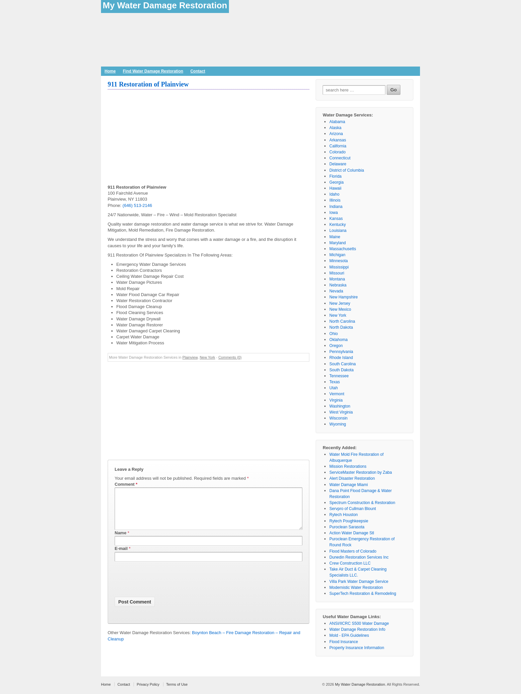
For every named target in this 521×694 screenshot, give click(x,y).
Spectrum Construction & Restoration (362, 502)
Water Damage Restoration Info (357, 629)
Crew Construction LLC (349, 563)
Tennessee (339, 376)
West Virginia (341, 412)
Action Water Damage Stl (351, 533)
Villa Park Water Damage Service (358, 581)
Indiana (335, 206)
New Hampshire (343, 297)
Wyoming (337, 424)
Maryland (337, 243)
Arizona (336, 133)
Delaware (337, 164)
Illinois (334, 200)
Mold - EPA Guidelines (349, 635)
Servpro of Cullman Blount (352, 508)
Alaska (335, 127)
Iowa (333, 212)
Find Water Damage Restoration (153, 71)
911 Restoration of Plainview (148, 84)
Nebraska (337, 285)
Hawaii (335, 188)
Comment (126, 484)
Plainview (190, 357)
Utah (333, 388)
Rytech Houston (343, 514)
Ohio (333, 333)
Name (120, 540)
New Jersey (339, 303)
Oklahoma (338, 339)
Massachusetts (342, 249)
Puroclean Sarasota (346, 527)
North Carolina (342, 321)
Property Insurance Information (356, 647)
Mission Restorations (347, 466)
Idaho (334, 194)
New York (207, 357)
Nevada (336, 291)
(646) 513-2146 (137, 205)
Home (110, 71)
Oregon (336, 345)
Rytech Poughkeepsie (348, 521)
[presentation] (165, 589)
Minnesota (338, 261)
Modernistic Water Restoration (356, 587)
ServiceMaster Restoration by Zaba (360, 472)
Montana (337, 279)
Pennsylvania (341, 351)
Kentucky (337, 224)
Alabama (337, 121)
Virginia (336, 400)
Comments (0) (230, 357)
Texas (334, 382)
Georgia (336, 182)
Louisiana (337, 230)
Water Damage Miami (348, 484)
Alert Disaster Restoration (352, 478)
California (337, 146)
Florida (335, 176)
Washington (339, 406)
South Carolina (342, 364)
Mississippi (339, 267)
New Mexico (340, 309)
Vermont (336, 394)
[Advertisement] (208, 137)
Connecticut (339, 158)
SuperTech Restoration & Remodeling (362, 593)
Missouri (336, 273)
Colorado (337, 152)
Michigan (337, 255)
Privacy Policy (148, 684)
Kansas (336, 218)
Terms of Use (177, 684)
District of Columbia (346, 170)
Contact (197, 71)
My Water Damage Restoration (165, 5)
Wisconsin (338, 418)
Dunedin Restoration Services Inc (358, 557)
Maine (334, 237)
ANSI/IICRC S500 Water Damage (359, 623)
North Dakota (341, 327)
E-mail (121, 556)
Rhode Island (341, 357)
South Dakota (341, 370)
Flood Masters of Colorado (352, 551)
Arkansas (337, 140)
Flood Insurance (343, 641)
